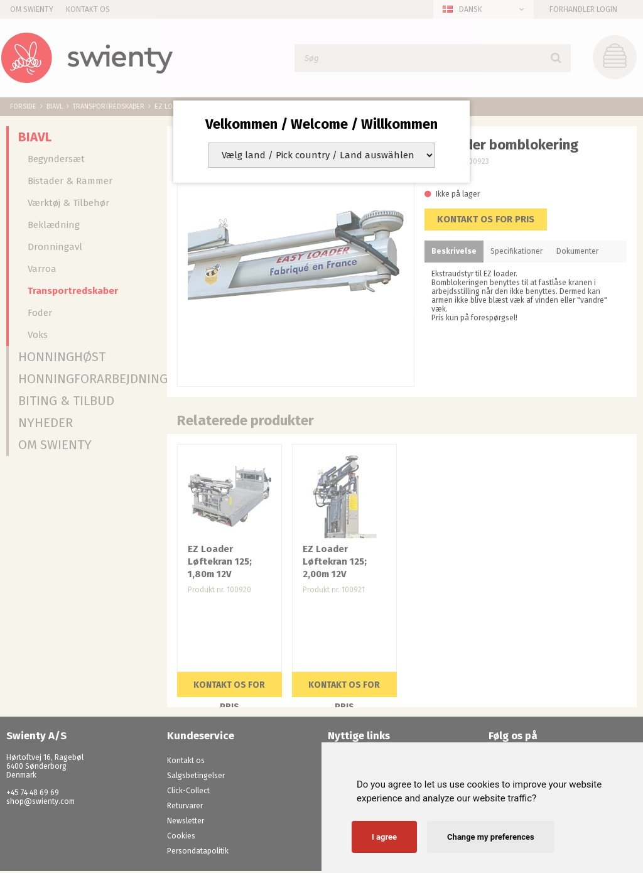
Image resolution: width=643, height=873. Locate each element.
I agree (384, 837)
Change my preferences (490, 837)
